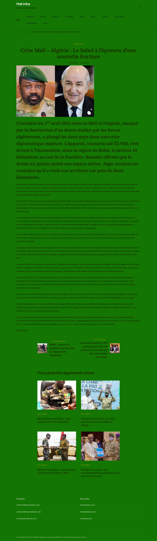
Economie (69, 16)
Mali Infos (23, 4)
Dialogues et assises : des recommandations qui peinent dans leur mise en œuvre (100, 473)
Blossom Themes (63, 537)
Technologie (119, 16)
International (31, 23)
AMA (45, 23)
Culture (105, 16)
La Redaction (73, 63)
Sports (93, 16)
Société (42, 16)
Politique (29, 16)
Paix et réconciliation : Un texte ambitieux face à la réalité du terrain (98, 422)
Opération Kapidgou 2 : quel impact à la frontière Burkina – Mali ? (56, 471)
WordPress (83, 537)
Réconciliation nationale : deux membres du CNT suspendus (54, 420)
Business (55, 16)
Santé (82, 16)
